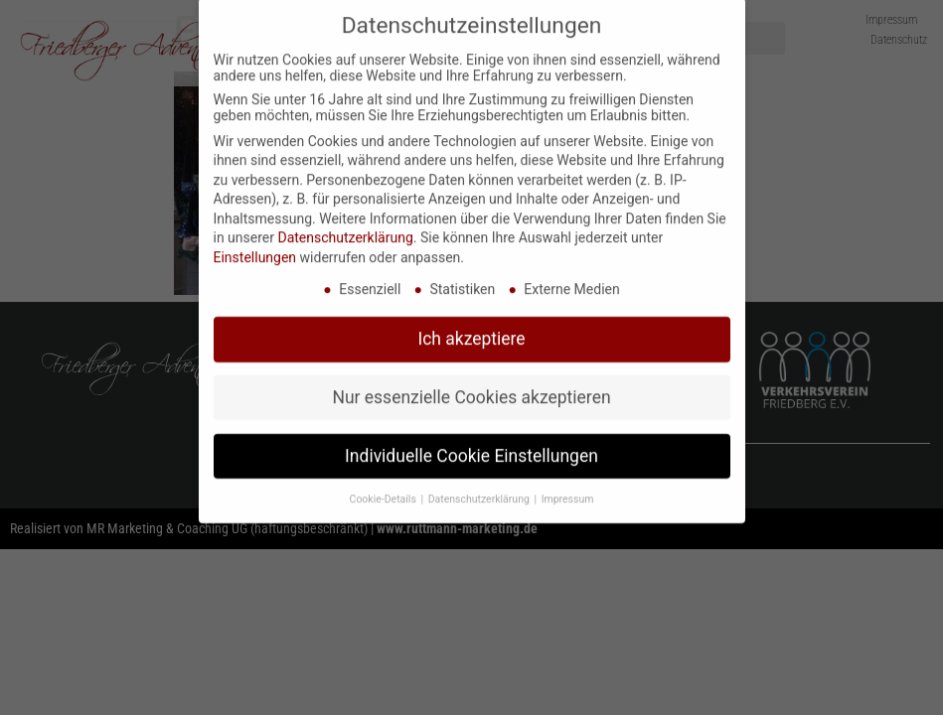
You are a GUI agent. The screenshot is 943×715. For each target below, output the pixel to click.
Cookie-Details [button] (384, 480)
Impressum (568, 480)
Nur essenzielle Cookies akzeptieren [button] (471, 378)
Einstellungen (255, 238)
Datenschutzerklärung (344, 219)
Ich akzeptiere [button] (471, 320)
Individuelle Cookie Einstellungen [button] (471, 437)
